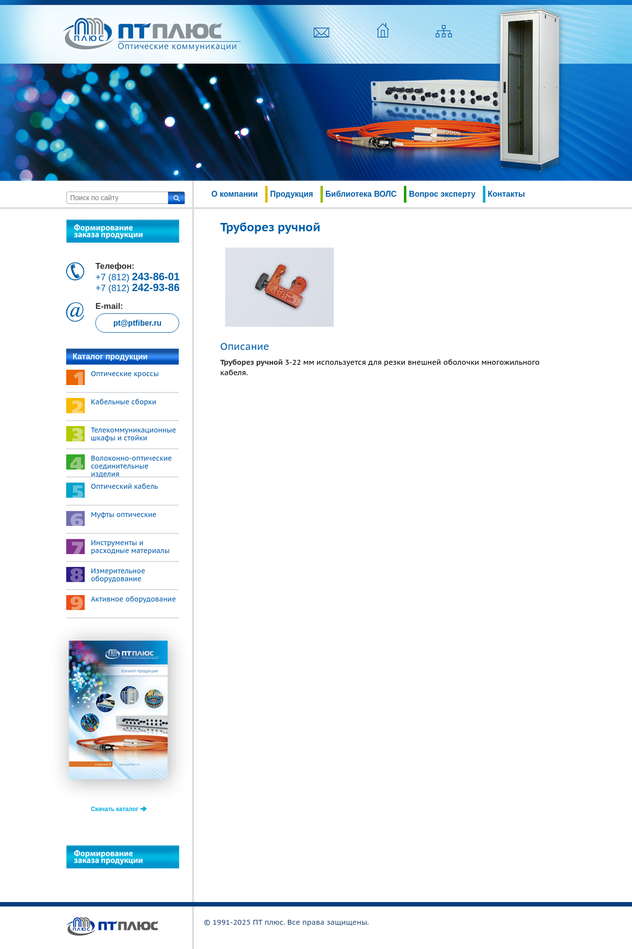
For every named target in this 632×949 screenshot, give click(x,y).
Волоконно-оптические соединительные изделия (131, 466)
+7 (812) (137, 277)
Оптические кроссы (125, 373)
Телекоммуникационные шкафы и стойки (133, 434)
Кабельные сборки (124, 401)
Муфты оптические (124, 514)
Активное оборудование (133, 599)
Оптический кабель (124, 486)
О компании (234, 194)
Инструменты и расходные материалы (130, 546)
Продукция (291, 194)
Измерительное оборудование (118, 574)
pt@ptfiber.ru (137, 323)
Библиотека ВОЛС (360, 194)
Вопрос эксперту (442, 194)
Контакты (506, 194)
